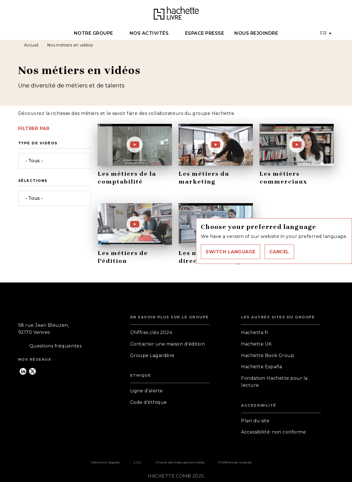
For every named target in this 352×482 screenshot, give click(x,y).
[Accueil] (176, 13)
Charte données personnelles (180, 462)
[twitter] (32, 371)
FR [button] (323, 33)
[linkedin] (23, 371)
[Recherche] (327, 13)
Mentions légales (105, 462)
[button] (230, 251)
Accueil (31, 45)
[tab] (96, 33)
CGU (137, 462)
